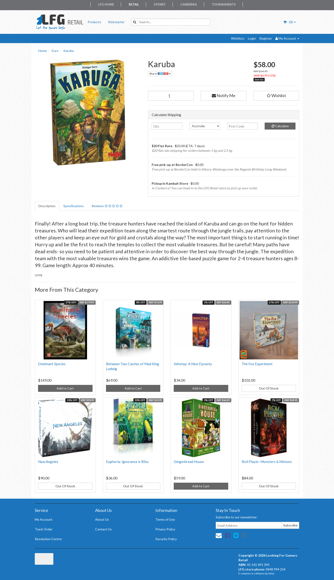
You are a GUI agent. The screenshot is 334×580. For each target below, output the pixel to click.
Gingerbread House (189, 462)
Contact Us (103, 529)
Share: (160, 73)
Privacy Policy (165, 529)
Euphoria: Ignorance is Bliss (127, 462)
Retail (134, 4)
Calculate (280, 126)
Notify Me (223, 95)
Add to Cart (65, 388)
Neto (271, 573)
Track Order (43, 529)
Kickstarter (116, 22)
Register (265, 38)
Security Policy (166, 539)
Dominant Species (52, 364)
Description (47, 206)
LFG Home (106, 4)
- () (289, 22)
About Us (102, 519)
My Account (43, 519)
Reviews (107, 206)
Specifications (73, 206)
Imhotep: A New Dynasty (193, 364)
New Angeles (48, 462)
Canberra (188, 4)
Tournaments (224, 4)
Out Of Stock (269, 388)
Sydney (160, 4)
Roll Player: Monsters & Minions (267, 462)
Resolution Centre (48, 539)
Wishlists (237, 38)
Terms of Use (165, 519)
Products (94, 22)
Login (252, 38)
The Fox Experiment (257, 364)
